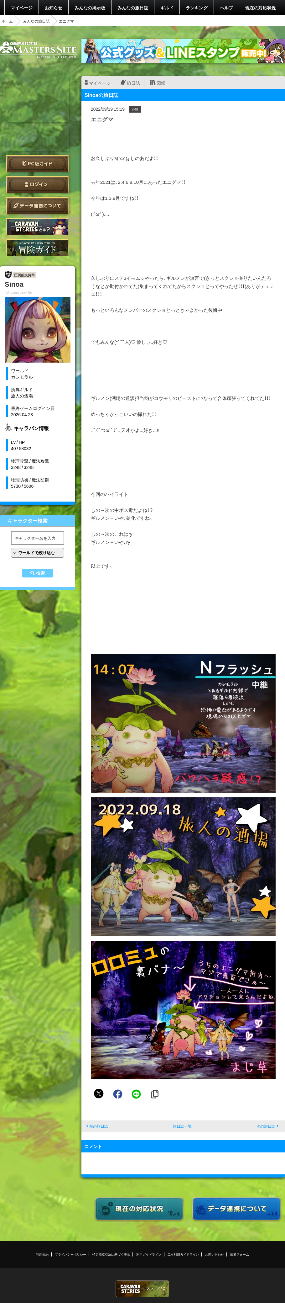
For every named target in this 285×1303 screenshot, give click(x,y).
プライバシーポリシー (70, 1254)
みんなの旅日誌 (132, 7)
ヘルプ (226, 7)
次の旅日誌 (265, 1126)
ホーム (7, 21)
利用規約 (42, 1254)
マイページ (22, 7)
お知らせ (53, 7)
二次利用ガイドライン (183, 1254)
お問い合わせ (214, 1254)
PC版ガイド (37, 163)
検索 (40, 573)
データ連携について (37, 205)
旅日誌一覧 (182, 1126)
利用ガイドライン (148, 1254)
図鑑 (161, 83)
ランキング (197, 7)
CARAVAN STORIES (142, 1288)
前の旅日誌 (98, 1126)
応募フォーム (239, 1254)
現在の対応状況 (260, 7)
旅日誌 (133, 83)
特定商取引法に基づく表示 (111, 1254)
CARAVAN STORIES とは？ (37, 226)
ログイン (37, 184)
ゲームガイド (37, 247)
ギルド (167, 7)
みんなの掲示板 (90, 7)
